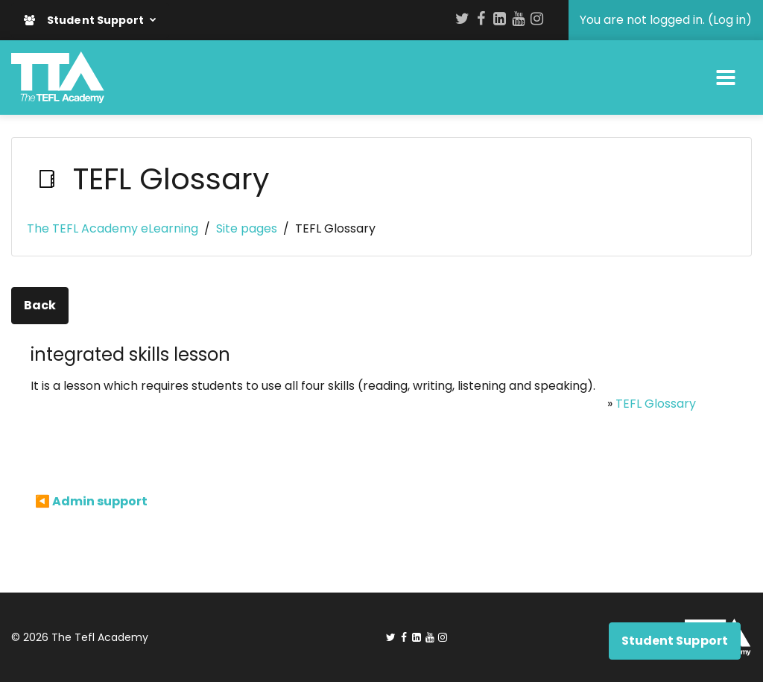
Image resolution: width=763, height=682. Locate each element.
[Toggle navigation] (726, 77)
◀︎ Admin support (91, 501)
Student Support (85, 20)
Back (40, 305)
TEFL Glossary (655, 403)
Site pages (246, 228)
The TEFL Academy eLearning (112, 228)
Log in (729, 19)
